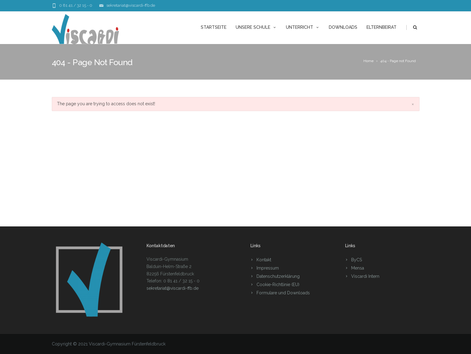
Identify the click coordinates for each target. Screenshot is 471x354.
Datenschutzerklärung (278, 276)
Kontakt (263, 259)
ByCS (356, 259)
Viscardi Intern (365, 276)
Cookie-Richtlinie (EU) (277, 284)
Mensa (357, 268)
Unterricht (303, 27)
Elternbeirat (382, 27)
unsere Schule (256, 27)
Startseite (213, 27)
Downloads (343, 27)
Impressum (267, 268)
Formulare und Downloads (283, 292)
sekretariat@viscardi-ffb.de (130, 5)
